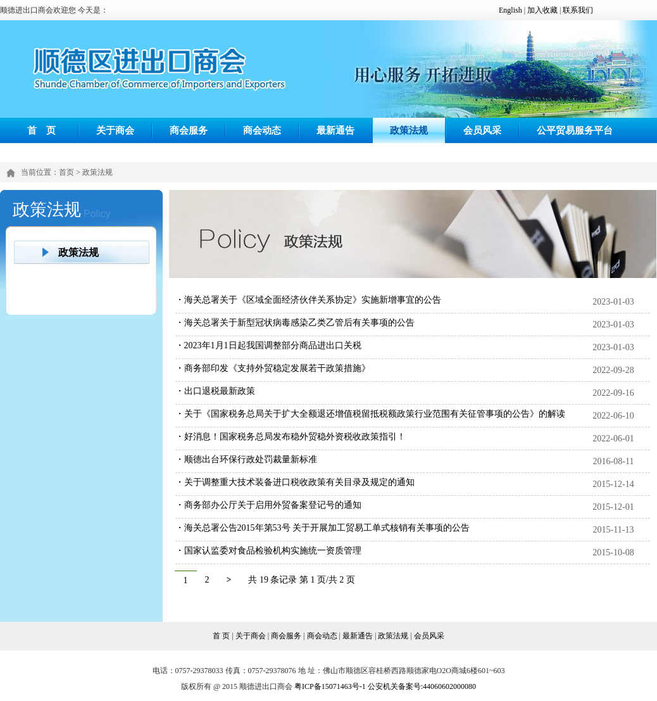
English (510, 10)
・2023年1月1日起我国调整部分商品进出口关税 (268, 345)
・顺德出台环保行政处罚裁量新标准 (246, 459)
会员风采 (482, 130)
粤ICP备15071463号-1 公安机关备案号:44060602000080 (385, 686)
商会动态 (262, 130)
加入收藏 (542, 10)
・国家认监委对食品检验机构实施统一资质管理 (268, 550)
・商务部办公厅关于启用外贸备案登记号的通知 (268, 505)
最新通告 (335, 130)
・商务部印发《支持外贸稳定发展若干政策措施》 (272, 368)
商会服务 (189, 130)
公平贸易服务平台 (575, 130)
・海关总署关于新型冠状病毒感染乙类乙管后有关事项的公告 (295, 322)
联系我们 (578, 10)
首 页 (42, 130)
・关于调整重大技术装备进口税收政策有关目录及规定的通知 (295, 482)
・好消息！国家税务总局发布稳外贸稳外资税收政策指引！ (290, 436)
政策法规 (409, 130)
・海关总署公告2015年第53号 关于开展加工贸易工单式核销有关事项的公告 (322, 528)
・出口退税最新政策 (215, 391)
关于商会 (115, 130)
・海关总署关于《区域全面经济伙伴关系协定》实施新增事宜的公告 (308, 300)
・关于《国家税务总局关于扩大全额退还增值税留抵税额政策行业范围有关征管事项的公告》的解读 (370, 414)
